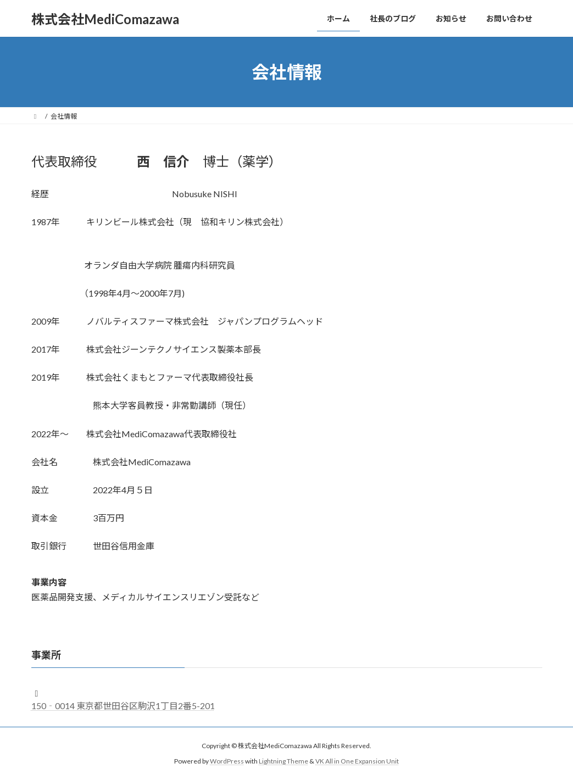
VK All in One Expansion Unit (357, 761)
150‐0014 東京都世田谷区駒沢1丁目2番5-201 (123, 705)
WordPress (227, 761)
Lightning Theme (283, 761)
